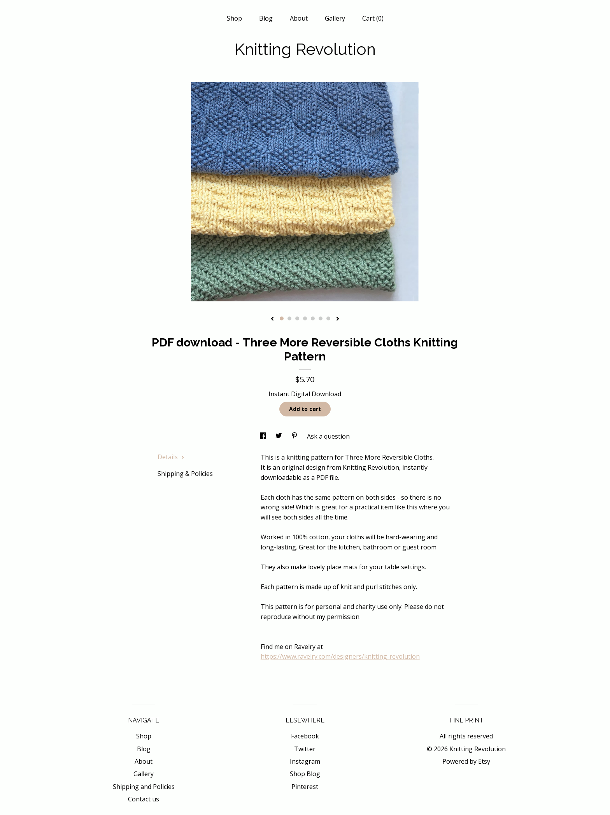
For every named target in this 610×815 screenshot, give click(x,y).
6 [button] (321, 318)
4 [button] (305, 318)
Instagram (305, 761)
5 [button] (313, 318)
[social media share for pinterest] (295, 436)
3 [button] (297, 318)
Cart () (373, 18)
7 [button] (328, 318)
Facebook (305, 736)
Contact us (143, 799)
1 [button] (282, 318)
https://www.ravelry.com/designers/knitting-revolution (340, 656)
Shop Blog (305, 774)
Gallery (335, 18)
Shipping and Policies (144, 786)
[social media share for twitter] (279, 436)
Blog (266, 18)
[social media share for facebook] (264, 436)
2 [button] (289, 318)
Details (171, 457)
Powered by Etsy (466, 761)
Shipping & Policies (185, 473)
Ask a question (328, 436)
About (299, 18)
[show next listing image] (338, 319)
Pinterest (304, 786)
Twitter (305, 749)
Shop (234, 18)
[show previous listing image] (272, 319)
